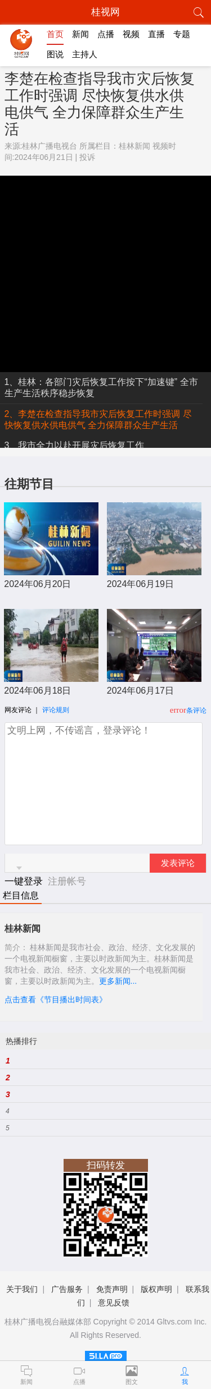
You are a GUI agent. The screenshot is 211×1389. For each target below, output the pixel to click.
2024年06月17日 (140, 690)
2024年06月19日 (140, 584)
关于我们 (22, 1289)
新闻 (80, 34)
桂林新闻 (134, 145)
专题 (181, 34)
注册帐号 (67, 881)
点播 (105, 34)
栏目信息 (21, 895)
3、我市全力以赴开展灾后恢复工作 (75, 445)
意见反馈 (113, 1302)
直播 (156, 34)
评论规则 (55, 710)
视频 (131, 34)
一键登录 (25, 881)
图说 (55, 54)
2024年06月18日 (37, 690)
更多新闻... (118, 981)
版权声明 (156, 1289)
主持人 (84, 54)
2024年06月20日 (37, 584)
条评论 (196, 710)
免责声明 (112, 1289)
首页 (55, 34)
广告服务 (67, 1289)
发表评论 (178, 863)
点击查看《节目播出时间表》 (56, 999)
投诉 (87, 157)
